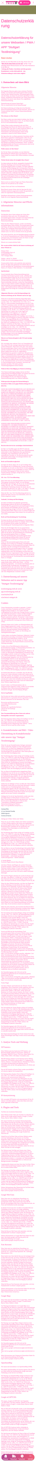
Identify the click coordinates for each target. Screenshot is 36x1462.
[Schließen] (3, 3)
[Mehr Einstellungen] (33, 2)
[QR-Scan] (24, 2)
